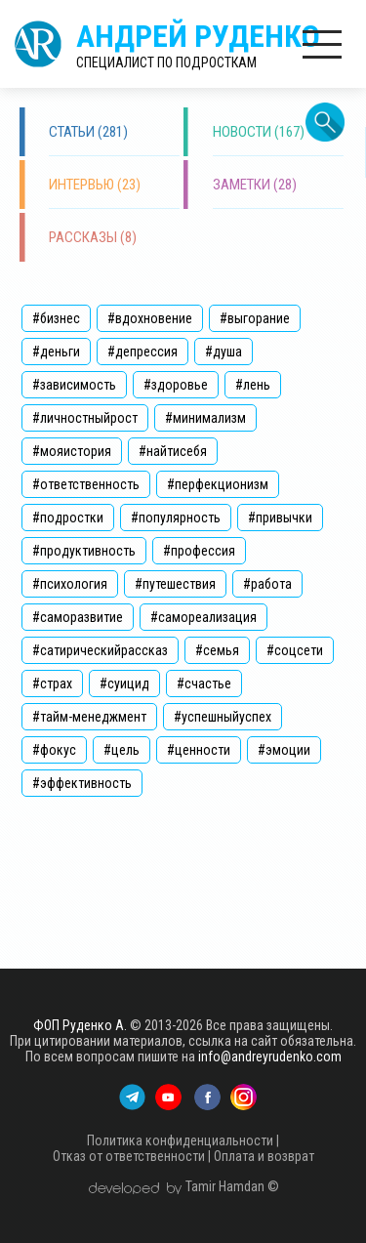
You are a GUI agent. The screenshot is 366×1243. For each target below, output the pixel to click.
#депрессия (142, 351)
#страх (52, 683)
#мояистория (71, 451)
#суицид (124, 683)
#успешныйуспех (222, 717)
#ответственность (86, 484)
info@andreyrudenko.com (270, 1056)
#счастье (204, 683)
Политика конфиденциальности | (183, 1140)
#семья (217, 650)
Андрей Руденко (198, 44)
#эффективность (82, 783)
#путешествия (175, 584)
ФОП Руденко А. (80, 1025)
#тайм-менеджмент (89, 717)
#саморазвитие (77, 617)
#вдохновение (149, 318)
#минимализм (205, 418)
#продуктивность (84, 551)
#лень (252, 385)
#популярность (176, 517)
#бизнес (56, 318)
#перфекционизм (217, 484)
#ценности (198, 750)
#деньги (56, 351)
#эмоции (284, 750)
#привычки (280, 517)
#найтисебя (173, 451)
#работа (267, 584)
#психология (69, 584)
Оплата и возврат (264, 1156)
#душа (223, 351)
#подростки (67, 517)
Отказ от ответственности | (132, 1156)
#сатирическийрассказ (100, 650)
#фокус (54, 750)
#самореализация (203, 617)
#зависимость (74, 385)
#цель (121, 750)
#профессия (199, 551)
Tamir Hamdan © (232, 1186)
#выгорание (255, 318)
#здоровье (175, 385)
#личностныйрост (85, 418)
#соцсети (294, 650)
